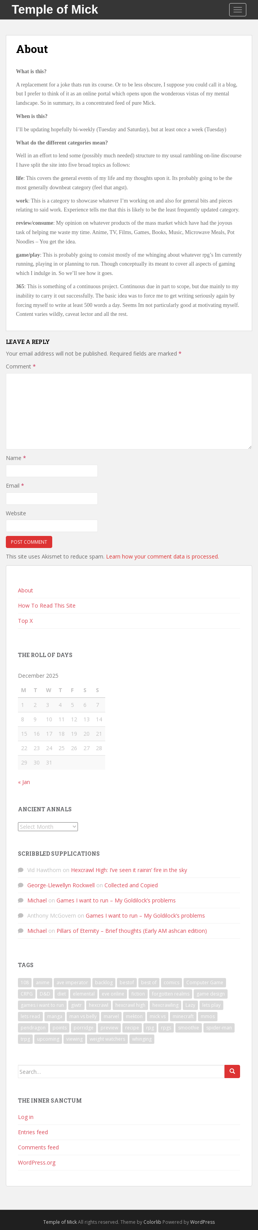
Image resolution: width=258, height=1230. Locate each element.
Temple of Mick (55, 9)
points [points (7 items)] (60, 1027)
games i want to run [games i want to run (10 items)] (42, 1005)
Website (16, 513)
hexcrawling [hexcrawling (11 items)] (165, 1005)
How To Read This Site (47, 605)
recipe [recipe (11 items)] (132, 1027)
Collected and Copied (131, 885)
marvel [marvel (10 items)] (111, 1016)
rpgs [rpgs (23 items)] (166, 1027)
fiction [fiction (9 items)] (138, 993)
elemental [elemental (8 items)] (84, 993)
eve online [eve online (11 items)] (113, 993)
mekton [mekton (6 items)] (134, 1016)
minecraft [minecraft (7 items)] (183, 1016)
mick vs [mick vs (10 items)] (158, 1016)
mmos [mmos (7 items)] (208, 1016)
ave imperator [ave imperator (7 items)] (72, 982)
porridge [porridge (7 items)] (84, 1027)
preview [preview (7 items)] (109, 1027)
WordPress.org (36, 1162)
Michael (37, 900)
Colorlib (152, 1222)
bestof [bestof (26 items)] (127, 982)
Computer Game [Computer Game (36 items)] (204, 982)
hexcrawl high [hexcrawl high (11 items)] (130, 1005)
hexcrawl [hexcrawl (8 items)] (98, 1005)
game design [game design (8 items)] (210, 993)
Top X (25, 620)
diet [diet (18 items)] (61, 993)
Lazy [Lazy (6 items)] (190, 1005)
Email (15, 485)
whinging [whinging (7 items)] (142, 1039)
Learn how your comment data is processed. (162, 556)
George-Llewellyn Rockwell (61, 885)
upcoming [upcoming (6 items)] (48, 1039)
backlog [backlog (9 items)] (104, 982)
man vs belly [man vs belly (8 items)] (83, 1016)
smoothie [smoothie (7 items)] (188, 1027)
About (25, 590)
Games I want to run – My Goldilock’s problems (116, 900)
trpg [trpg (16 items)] (25, 1039)
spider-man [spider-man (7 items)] (219, 1027)
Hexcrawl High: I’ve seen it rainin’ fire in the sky (129, 870)
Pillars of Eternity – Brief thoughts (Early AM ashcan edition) (132, 930)
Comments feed (38, 1147)
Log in (26, 1117)
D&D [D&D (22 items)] (45, 993)
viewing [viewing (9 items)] (74, 1039)
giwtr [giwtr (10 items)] (76, 1005)
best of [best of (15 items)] (149, 982)
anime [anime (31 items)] (42, 982)
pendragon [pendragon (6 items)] (33, 1027)
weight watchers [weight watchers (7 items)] (107, 1039)
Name (16, 458)
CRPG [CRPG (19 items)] (27, 993)
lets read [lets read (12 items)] (30, 1016)
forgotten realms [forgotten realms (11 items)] (170, 993)
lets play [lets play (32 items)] (211, 1005)
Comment (21, 366)
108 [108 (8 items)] (25, 982)
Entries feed (33, 1132)
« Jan (24, 782)
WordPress (202, 1222)
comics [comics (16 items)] (171, 982)
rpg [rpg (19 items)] (150, 1027)
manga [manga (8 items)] (54, 1016)
